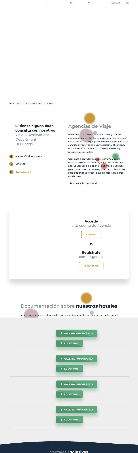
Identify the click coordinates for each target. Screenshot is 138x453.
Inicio (12, 104)
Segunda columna (27, 104)
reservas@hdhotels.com (28, 156)
